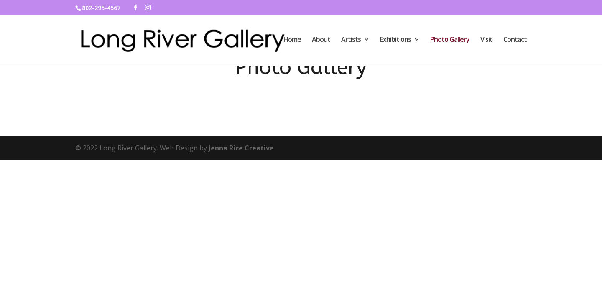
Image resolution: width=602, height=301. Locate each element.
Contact (515, 40)
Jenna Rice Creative (241, 148)
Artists (351, 40)
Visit (486, 40)
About (321, 40)
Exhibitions (395, 40)
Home (292, 40)
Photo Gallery (449, 40)
